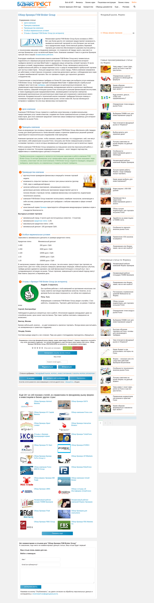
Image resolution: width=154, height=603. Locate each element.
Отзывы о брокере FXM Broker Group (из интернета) (43, 33)
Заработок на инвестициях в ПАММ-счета (123, 219)
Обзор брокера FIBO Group (44, 522)
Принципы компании (31, 25)
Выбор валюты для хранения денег (120, 133)
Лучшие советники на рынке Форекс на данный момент (122, 143)
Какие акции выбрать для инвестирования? (123, 180)
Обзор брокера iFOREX (80, 445)
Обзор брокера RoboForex (81, 467)
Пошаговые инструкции (107, 2)
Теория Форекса (109, 49)
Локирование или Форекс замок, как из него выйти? (123, 247)
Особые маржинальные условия (36, 30)
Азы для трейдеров (110, 19)
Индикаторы (107, 38)
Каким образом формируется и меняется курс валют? (122, 87)
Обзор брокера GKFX (79, 401)
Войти (133, 2)
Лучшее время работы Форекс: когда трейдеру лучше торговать (122, 171)
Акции (105, 24)
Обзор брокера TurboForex (81, 434)
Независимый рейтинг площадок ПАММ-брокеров (123, 274)
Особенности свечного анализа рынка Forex (121, 228)
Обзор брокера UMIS (42, 489)
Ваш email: (57, 357)
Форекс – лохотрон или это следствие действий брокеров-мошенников (123, 360)
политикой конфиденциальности (45, 594)
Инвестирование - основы (112, 30)
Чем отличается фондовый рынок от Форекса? (123, 124)
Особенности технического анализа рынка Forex (123, 369)
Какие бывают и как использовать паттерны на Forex (123, 351)
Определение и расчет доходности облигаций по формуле (123, 78)
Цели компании (29, 23)
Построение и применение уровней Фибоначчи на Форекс (123, 293)
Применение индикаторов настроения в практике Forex (123, 398)
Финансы (79, 2)
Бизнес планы (123, 2)
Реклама (126, 7)
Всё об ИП (69, 2)
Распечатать (81, 378)
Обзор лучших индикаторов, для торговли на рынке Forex (123, 210)
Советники (107, 41)
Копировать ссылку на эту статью (57, 353)
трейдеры (41, 85)
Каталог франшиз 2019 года (70, 7)
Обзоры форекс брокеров (112, 33)
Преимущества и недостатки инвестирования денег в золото (122, 200)
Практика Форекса (110, 47)
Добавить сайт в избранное (56, 378)
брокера (43, 207)
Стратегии (106, 52)
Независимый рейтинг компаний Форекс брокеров (123, 161)
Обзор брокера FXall (42, 511)
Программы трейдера (111, 36)
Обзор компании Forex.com (81, 412)
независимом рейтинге (44, 55)
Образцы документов (104, 7)
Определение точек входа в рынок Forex (123, 105)
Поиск (133, 7)
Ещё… (117, 7)
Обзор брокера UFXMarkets (82, 456)
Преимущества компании (33, 28)
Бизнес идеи (90, 2)
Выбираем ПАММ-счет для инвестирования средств (123, 114)
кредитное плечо (40, 221)
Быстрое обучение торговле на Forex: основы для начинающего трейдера (123, 332)
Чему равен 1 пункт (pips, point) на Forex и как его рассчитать (122, 68)
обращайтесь (69, 382)
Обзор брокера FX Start (43, 445)
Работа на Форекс (109, 44)
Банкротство (88, 7)
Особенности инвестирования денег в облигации (122, 153)
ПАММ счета (107, 27)
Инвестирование (109, 22)
